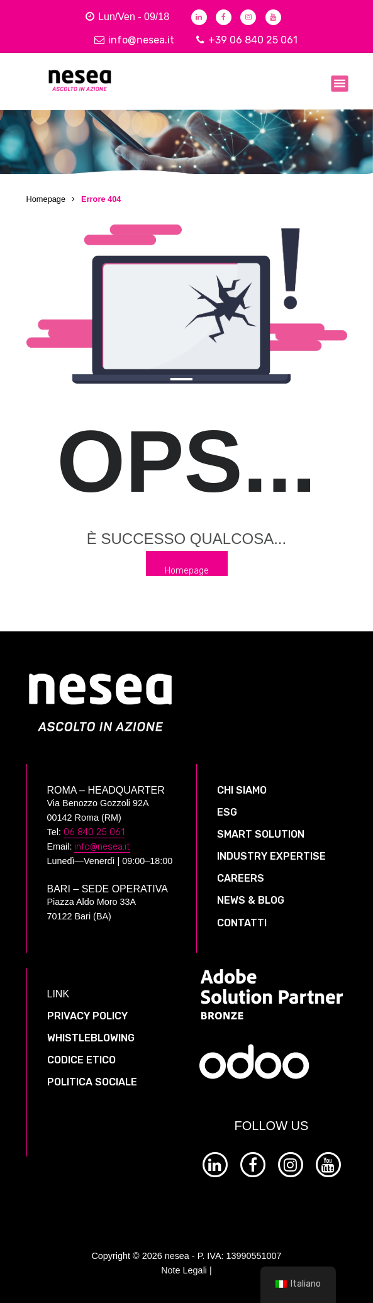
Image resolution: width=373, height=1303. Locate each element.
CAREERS (240, 878)
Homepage (46, 199)
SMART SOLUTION (260, 834)
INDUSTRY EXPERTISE (271, 856)
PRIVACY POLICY (87, 1016)
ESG (227, 812)
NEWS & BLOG (250, 900)
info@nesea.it (134, 40)
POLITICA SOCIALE (92, 1082)
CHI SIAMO (242, 790)
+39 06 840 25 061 (247, 40)
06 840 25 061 (94, 832)
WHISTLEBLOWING (91, 1038)
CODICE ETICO (81, 1060)
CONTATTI (242, 923)
